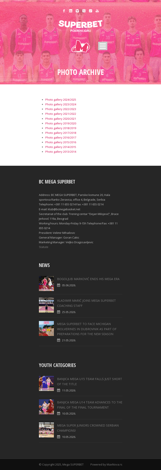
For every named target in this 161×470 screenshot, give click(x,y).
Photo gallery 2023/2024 (60, 104)
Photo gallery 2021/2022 (60, 114)
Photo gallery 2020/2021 (60, 119)
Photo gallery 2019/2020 (60, 123)
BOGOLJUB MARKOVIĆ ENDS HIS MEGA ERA (88, 279)
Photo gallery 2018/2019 (60, 128)
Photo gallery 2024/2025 (60, 99)
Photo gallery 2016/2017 (60, 137)
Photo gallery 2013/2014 (60, 152)
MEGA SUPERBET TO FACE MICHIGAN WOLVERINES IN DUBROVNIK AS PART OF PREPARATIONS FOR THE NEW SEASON (87, 329)
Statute (43, 247)
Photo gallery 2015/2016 (60, 142)
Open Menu (102, 46)
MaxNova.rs (114, 464)
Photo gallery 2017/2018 (60, 133)
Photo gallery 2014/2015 (60, 147)
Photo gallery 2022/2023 (60, 109)
